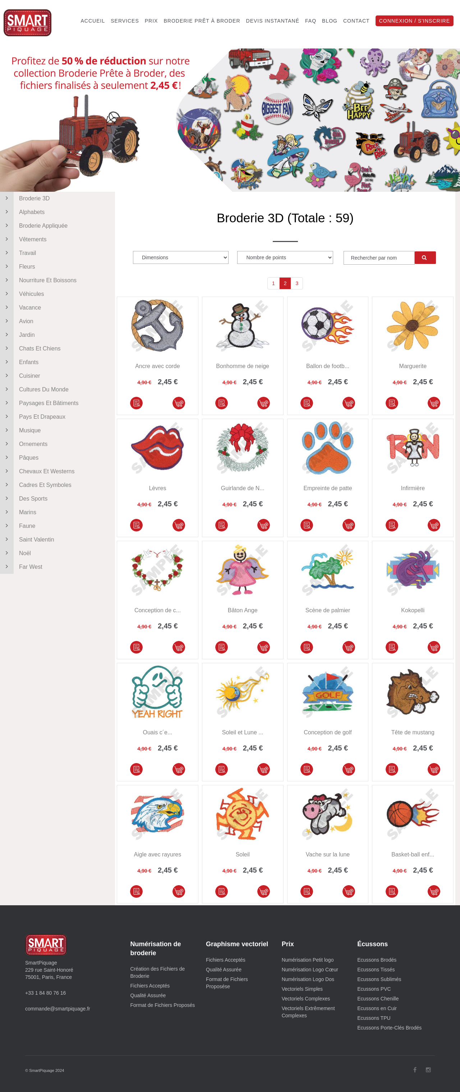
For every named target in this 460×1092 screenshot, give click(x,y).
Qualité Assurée (148, 995)
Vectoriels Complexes (306, 999)
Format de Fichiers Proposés (162, 1005)
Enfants (19, 362)
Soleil (243, 854)
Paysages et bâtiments (39, 403)
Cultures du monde (34, 389)
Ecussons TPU (373, 1018)
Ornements (23, 444)
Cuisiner (20, 376)
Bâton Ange (243, 610)
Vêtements (23, 239)
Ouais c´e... (157, 732)
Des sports (23, 499)
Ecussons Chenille (378, 999)
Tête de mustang (412, 732)
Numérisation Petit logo (308, 960)
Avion (16, 321)
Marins (18, 512)
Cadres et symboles (36, 485)
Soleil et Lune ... (242, 732)
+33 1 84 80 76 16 (45, 993)
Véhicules (22, 294)
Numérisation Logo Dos (308, 979)
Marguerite (413, 366)
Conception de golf (327, 732)
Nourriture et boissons (38, 280)
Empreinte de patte (327, 488)
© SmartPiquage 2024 (44, 1070)
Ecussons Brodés (376, 960)
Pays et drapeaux (32, 417)
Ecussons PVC (374, 989)
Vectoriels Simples (302, 989)
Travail (18, 253)
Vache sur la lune (328, 854)
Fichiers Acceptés (150, 986)
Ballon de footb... (327, 366)
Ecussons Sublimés (379, 979)
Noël (15, 553)
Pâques (19, 458)
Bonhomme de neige (242, 366)
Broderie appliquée (34, 226)
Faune (17, 526)
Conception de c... (157, 610)
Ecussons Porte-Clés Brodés (389, 1028)
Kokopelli (412, 610)
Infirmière (413, 488)
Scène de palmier (327, 610)
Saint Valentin (27, 540)
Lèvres (157, 488)
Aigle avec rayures (157, 854)
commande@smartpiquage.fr (57, 1009)
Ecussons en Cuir (377, 1008)
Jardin (17, 335)
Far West (21, 567)
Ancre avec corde (157, 366)
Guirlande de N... (242, 488)
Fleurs (17, 267)
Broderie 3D (25, 198)
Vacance (20, 308)
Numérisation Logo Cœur (310, 969)
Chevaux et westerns (37, 471)
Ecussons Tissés (376, 969)
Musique (20, 430)
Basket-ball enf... (412, 854)
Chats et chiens (30, 349)
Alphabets (22, 212)
